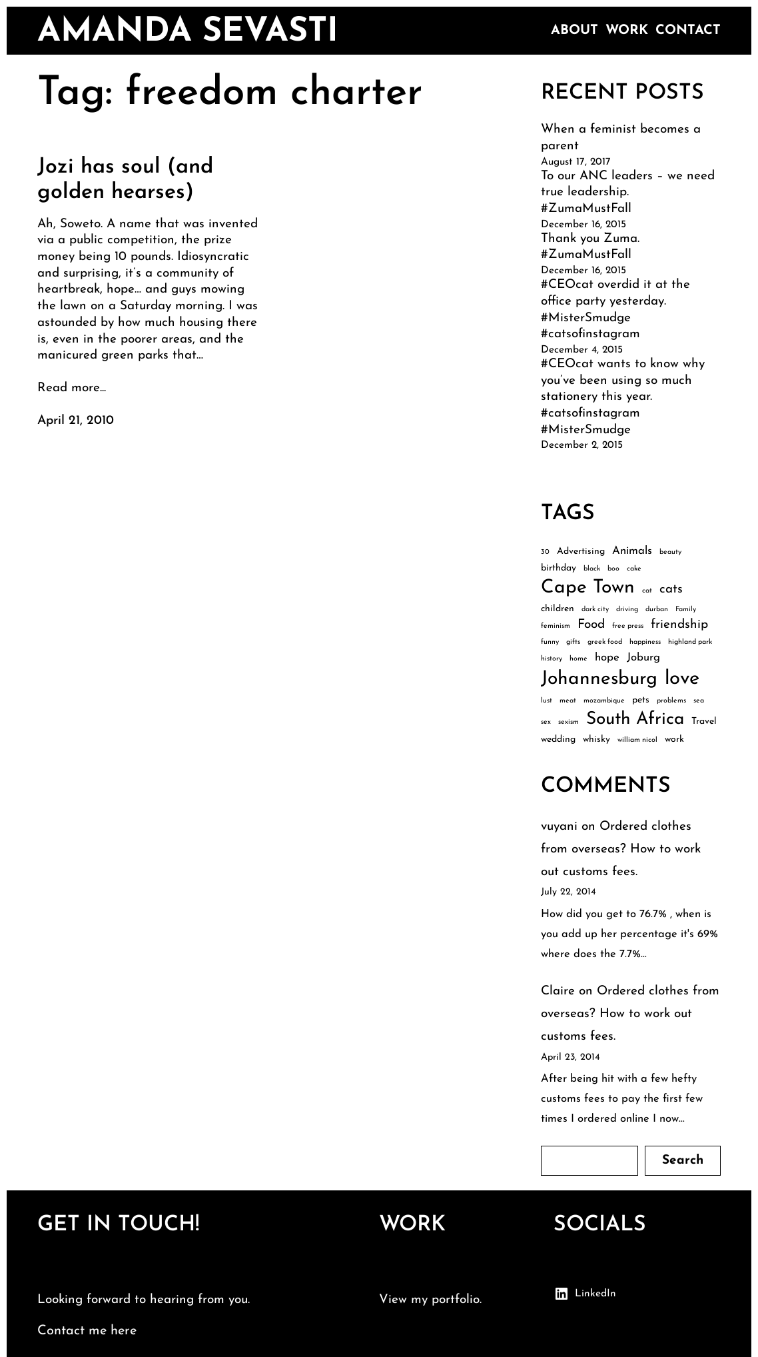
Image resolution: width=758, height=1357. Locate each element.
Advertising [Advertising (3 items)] (581, 552)
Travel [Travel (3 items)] (704, 721)
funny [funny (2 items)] (550, 642)
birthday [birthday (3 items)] (558, 568)
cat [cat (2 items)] (647, 591)
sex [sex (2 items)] (546, 722)
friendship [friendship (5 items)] (679, 625)
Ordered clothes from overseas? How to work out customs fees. (621, 849)
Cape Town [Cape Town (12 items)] (588, 588)
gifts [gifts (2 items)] (573, 642)
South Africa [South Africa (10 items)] (635, 719)
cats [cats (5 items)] (671, 589)
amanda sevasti (187, 32)
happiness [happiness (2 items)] (645, 642)
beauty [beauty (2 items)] (670, 552)
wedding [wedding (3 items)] (558, 739)
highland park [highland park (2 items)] (690, 642)
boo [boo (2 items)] (613, 569)
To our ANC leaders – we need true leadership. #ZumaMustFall (628, 192)
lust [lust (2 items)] (546, 700)
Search (682, 1160)
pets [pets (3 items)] (640, 700)
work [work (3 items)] (674, 739)
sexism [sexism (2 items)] (568, 722)
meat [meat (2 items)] (568, 700)
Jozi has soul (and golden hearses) (125, 180)
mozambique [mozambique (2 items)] (604, 700)
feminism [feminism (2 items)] (555, 626)
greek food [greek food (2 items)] (604, 642)
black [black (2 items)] (591, 569)
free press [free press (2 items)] (627, 626)
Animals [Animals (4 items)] (632, 551)
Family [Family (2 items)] (685, 609)
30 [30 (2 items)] (545, 552)
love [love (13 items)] (682, 678)
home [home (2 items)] (578, 659)
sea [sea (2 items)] (698, 700)
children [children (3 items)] (557, 609)
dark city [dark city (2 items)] (595, 609)
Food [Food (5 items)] (591, 625)
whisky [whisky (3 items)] (596, 739)
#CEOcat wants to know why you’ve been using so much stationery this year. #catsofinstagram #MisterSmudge (623, 397)
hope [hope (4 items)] (607, 657)
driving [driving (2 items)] (627, 609)
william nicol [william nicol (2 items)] (637, 740)
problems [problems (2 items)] (671, 700)
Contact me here (87, 1331)
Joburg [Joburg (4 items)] (643, 657)
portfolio (456, 1300)
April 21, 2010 (75, 421)
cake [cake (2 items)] (634, 569)
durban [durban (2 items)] (656, 609)
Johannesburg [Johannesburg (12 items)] (599, 679)
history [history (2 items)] (551, 659)
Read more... (71, 388)
